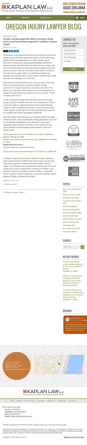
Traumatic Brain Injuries (72, 202)
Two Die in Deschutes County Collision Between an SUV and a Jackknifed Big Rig (73, 265)
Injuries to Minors (71, 194)
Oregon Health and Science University (18, 147)
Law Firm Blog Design (74, 437)
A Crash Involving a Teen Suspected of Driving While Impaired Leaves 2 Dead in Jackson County (73, 293)
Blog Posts (72, 401)
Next (22, 192)
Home (8, 18)
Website (25, 18)
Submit (73, 69)
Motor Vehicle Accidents (72, 190)
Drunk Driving (70, 206)
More (82, 18)
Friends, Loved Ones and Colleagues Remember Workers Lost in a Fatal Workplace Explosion (72, 279)
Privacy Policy (30, 401)
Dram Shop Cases (71, 228)
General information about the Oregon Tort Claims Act (25, 151)
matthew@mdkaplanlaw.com (21, 416)
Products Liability (71, 209)
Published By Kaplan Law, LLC (74, 8)
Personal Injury (14, 180)
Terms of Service (56, 425)
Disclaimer (41, 401)
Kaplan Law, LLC (21, 437)
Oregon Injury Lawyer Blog (27, 7)
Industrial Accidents (72, 213)
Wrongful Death (71, 198)
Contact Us (45, 18)
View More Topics (69, 231)
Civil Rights (69, 225)
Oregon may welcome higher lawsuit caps (20, 139)
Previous (7, 192)
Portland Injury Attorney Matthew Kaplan (28, 158)
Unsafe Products (71, 222)
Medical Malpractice (72, 219)
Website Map (62, 401)
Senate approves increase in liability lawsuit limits (23, 134)
